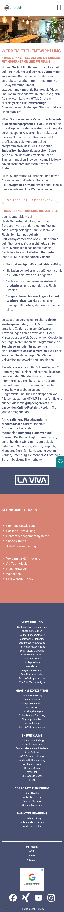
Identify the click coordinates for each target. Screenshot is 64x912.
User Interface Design (32, 695)
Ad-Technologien (17, 563)
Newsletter (32, 666)
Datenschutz (31, 855)
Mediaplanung (32, 723)
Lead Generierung (32, 658)
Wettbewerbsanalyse (32, 654)
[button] (6, 906)
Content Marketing (32, 805)
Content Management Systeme (27, 536)
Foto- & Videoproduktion (32, 678)
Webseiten (13, 574)
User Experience (32, 699)
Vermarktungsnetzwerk (32, 635)
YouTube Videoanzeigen (32, 682)
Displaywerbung (32, 662)
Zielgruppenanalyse (32, 719)
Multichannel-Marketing (32, 638)
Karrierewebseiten (32, 826)
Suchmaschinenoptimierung (32, 627)
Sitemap (31, 860)
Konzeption (32, 707)
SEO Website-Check (19, 579)
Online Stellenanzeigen (32, 822)
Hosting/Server (16, 568)
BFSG (32, 780)
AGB (31, 851)
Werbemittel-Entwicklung (23, 558)
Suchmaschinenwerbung (32, 642)
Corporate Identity (32, 703)
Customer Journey (32, 631)
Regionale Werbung (32, 670)
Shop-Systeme (16, 541)
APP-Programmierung (21, 546)
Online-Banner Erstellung (32, 715)
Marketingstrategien (32, 711)
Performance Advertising (32, 646)
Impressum (31, 846)
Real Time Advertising (32, 674)
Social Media (32, 793)
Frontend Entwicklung (21, 525)
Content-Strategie (32, 801)
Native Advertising (32, 797)
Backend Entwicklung (20, 531)
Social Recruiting (32, 818)
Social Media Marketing (32, 650)
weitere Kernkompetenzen (30, 200)
